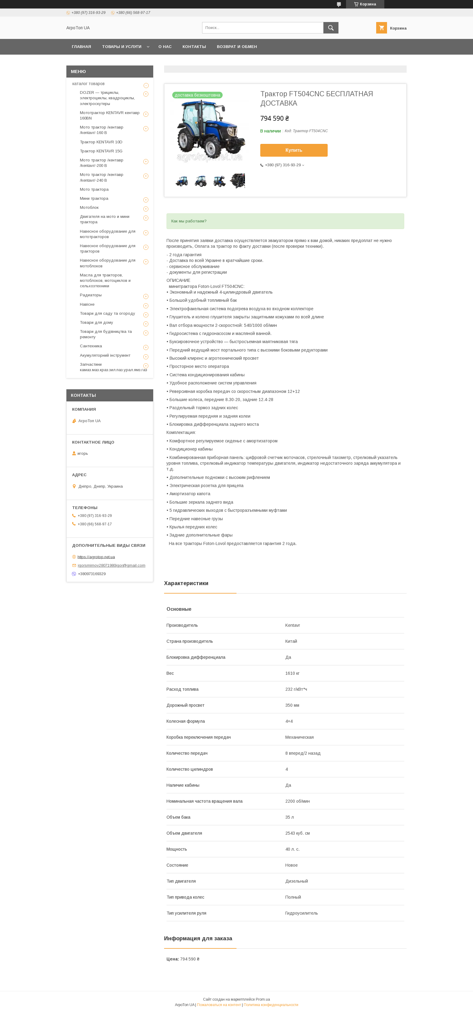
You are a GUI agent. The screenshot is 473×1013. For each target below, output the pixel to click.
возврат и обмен (237, 46)
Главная (81, 46)
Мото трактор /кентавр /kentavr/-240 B (101, 177)
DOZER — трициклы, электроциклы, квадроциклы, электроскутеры (107, 98)
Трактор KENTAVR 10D (101, 142)
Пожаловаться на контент (219, 1005)
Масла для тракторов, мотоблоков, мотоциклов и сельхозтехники (105, 280)
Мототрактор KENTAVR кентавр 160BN (110, 115)
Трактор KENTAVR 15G (101, 151)
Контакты (194, 46)
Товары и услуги (121, 46)
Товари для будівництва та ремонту (106, 334)
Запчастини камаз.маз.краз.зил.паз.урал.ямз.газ (113, 367)
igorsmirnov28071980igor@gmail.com (111, 565)
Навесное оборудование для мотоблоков (107, 263)
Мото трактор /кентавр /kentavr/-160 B (101, 130)
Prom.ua (263, 999)
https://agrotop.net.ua (96, 556)
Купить (294, 150)
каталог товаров (88, 83)
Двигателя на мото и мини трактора (104, 219)
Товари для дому (96, 322)
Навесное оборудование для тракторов (107, 248)
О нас (165, 46)
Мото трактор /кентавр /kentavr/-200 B (101, 163)
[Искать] (330, 27)
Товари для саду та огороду (107, 313)
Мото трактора (94, 189)
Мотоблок (89, 207)
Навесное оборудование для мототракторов (107, 234)
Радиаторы (91, 295)
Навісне (87, 304)
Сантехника (91, 346)
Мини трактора (94, 198)
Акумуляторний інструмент (105, 355)
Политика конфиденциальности (271, 1005)
